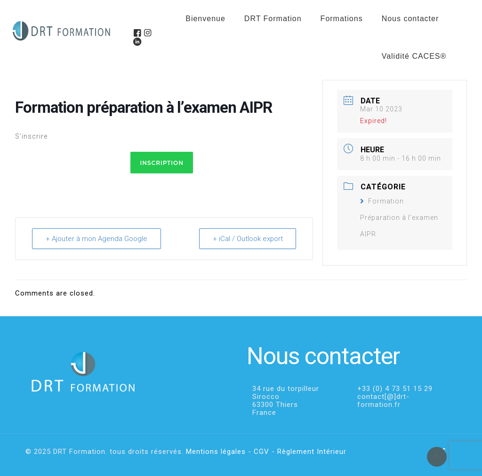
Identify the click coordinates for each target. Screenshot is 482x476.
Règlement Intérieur (311, 451)
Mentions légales (216, 451)
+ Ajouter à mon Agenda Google (96, 238)
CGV (261, 451)
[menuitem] (341, 42)
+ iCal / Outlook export (247, 238)
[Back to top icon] (437, 457)
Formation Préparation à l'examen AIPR (399, 217)
